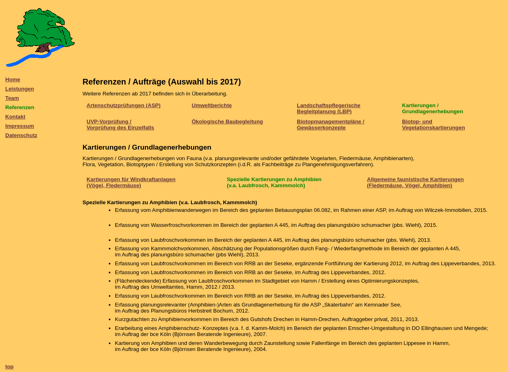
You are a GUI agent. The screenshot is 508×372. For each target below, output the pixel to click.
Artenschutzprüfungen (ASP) (124, 105)
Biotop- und (417, 121)
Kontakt (15, 117)
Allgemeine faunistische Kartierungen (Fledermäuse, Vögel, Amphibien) (415, 182)
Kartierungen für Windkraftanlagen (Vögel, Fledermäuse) (131, 182)
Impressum (19, 126)
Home (12, 79)
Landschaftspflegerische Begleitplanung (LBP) (328, 108)
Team (12, 98)
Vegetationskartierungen (433, 128)
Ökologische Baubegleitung (227, 121)
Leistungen (19, 89)
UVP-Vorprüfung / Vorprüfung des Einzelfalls (120, 124)
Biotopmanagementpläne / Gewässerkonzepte (330, 124)
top (9, 367)
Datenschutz (21, 135)
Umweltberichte (212, 105)
